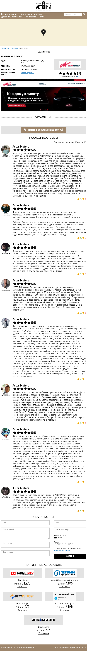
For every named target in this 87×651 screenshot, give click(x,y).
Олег (5, 437)
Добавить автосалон (11, 17)
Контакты (31, 17)
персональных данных (62, 550)
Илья (5, 252)
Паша (6, 213)
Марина (5, 496)
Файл (60, 537)
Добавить (70, 556)
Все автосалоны (9, 14)
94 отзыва (22, 610)
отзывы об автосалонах (25, 648)
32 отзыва (65, 610)
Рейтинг (80, 142)
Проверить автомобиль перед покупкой (43, 130)
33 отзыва (22, 587)
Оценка (56, 542)
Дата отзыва (69, 142)
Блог (42, 17)
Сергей (5, 155)
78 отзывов (64, 587)
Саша (5, 289)
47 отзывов (43, 633)
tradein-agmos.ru (27, 73)
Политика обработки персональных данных (70, 648)
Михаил (5, 394)
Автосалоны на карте (32, 14)
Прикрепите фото (60, 535)
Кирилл (5, 327)
